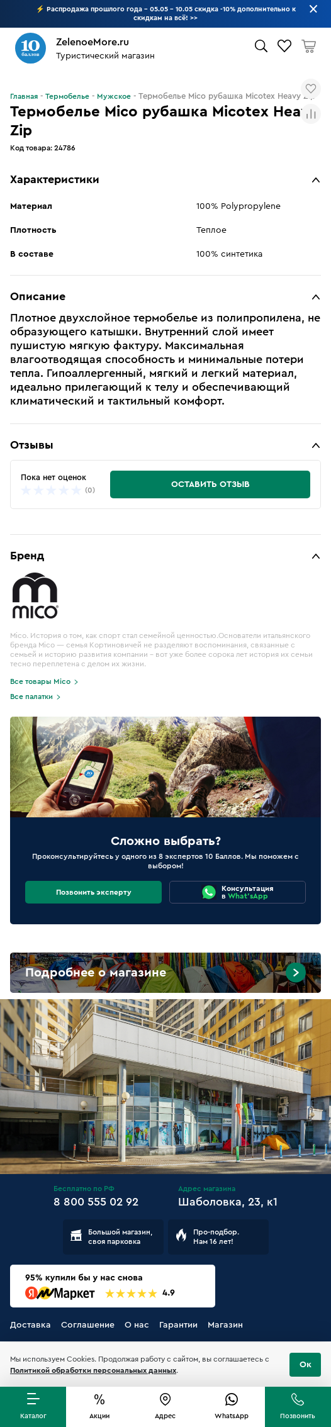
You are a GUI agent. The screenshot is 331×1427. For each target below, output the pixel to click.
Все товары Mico (40, 681)
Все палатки (31, 696)
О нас (137, 1325)
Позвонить (297, 1416)
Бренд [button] (27, 555)
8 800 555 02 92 (95, 1201)
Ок (305, 1364)
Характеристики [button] (54, 179)
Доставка (30, 1325)
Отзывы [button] (31, 444)
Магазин (225, 1325)
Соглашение (88, 1325)
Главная (24, 96)
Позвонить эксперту (94, 892)
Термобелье (67, 96)
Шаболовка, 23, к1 (228, 1201)
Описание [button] (37, 296)
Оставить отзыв (210, 484)
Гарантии (178, 1325)
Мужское (114, 96)
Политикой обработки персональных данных (93, 1370)
